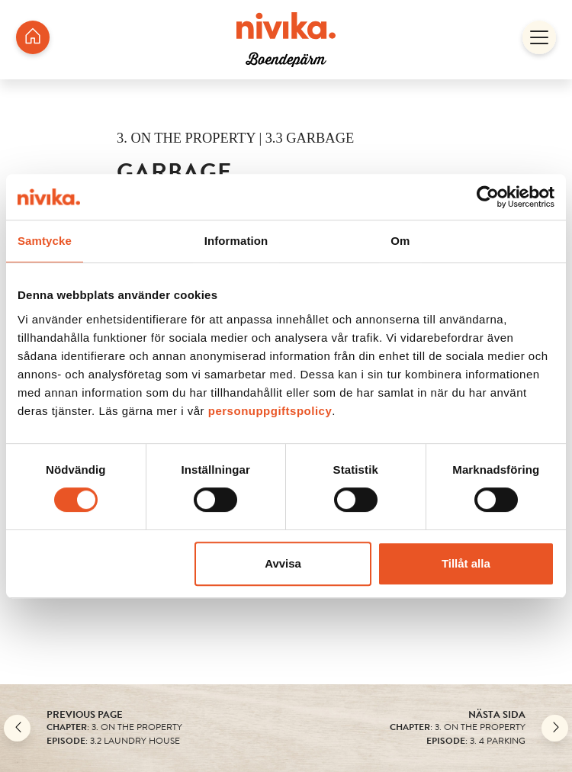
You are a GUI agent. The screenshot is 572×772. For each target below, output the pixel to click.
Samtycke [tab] (45, 240)
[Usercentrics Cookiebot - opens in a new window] (487, 196)
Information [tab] (236, 240)
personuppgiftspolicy (270, 410)
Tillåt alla (466, 563)
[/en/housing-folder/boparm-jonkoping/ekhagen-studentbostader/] (32, 39)
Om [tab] (400, 240)
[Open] (539, 39)
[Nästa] (554, 728)
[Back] (17, 728)
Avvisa (283, 563)
